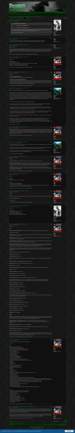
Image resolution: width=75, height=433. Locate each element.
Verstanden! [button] (69, 431)
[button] (58, 18)
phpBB (34, 426)
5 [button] (64, 18)
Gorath (54, 65)
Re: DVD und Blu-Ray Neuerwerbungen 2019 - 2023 (18, 173)
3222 (56, 68)
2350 (56, 47)
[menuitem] (15, 13)
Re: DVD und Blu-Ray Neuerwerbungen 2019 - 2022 (18, 38)
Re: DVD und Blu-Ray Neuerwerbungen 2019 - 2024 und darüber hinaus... (22, 406)
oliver (13, 23)
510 (56, 97)
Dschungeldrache (56, 148)
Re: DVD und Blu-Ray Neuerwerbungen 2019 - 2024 (18, 339)
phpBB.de (41, 428)
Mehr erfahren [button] (38, 431)
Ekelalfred (14, 25)
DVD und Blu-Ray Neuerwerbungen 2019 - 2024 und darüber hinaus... (25, 16)
